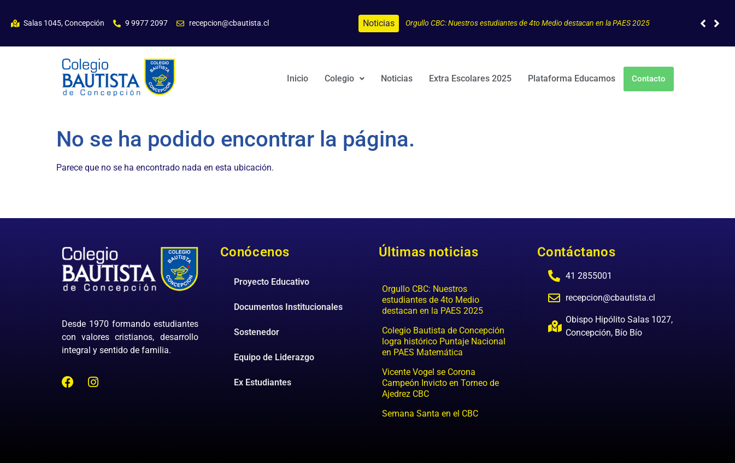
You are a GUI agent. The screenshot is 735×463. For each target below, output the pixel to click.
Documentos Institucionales (288, 307)
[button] (716, 23)
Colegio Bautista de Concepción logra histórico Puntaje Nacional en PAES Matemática (443, 341)
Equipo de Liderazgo (274, 357)
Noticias (397, 78)
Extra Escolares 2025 (470, 78)
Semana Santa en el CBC (430, 413)
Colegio (344, 78)
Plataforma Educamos (571, 78)
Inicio (297, 78)
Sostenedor (256, 332)
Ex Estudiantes (262, 382)
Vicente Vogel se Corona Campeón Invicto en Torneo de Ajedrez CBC (440, 383)
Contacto (649, 79)
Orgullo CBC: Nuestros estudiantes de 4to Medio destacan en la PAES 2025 (527, 23)
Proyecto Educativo (271, 282)
